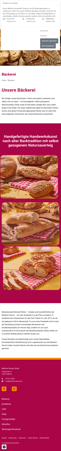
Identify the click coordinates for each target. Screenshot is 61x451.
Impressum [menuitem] (43, 36)
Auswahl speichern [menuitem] (49, 41)
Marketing (50, 20)
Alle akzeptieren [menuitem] (48, 46)
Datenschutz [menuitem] (44, 31)
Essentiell (11, 20)
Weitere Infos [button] (11, 21)
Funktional (31, 20)
